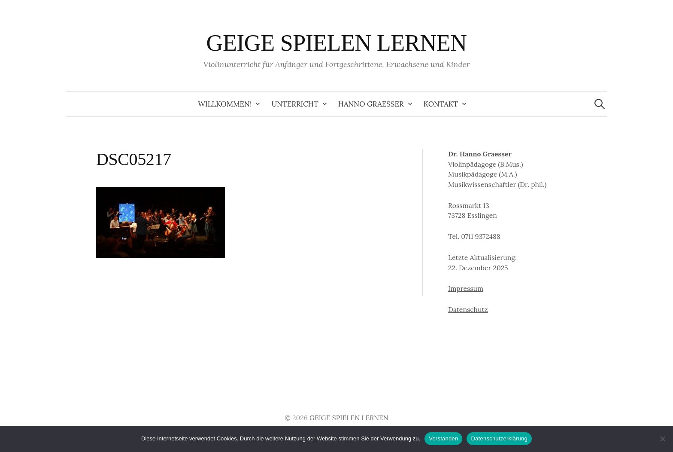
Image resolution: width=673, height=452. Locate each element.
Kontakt (441, 104)
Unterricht (294, 104)
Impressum (465, 288)
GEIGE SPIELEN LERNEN (336, 43)
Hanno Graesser (371, 104)
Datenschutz (468, 309)
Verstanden (443, 438)
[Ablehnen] (662, 438)
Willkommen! (225, 104)
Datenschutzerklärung (499, 438)
